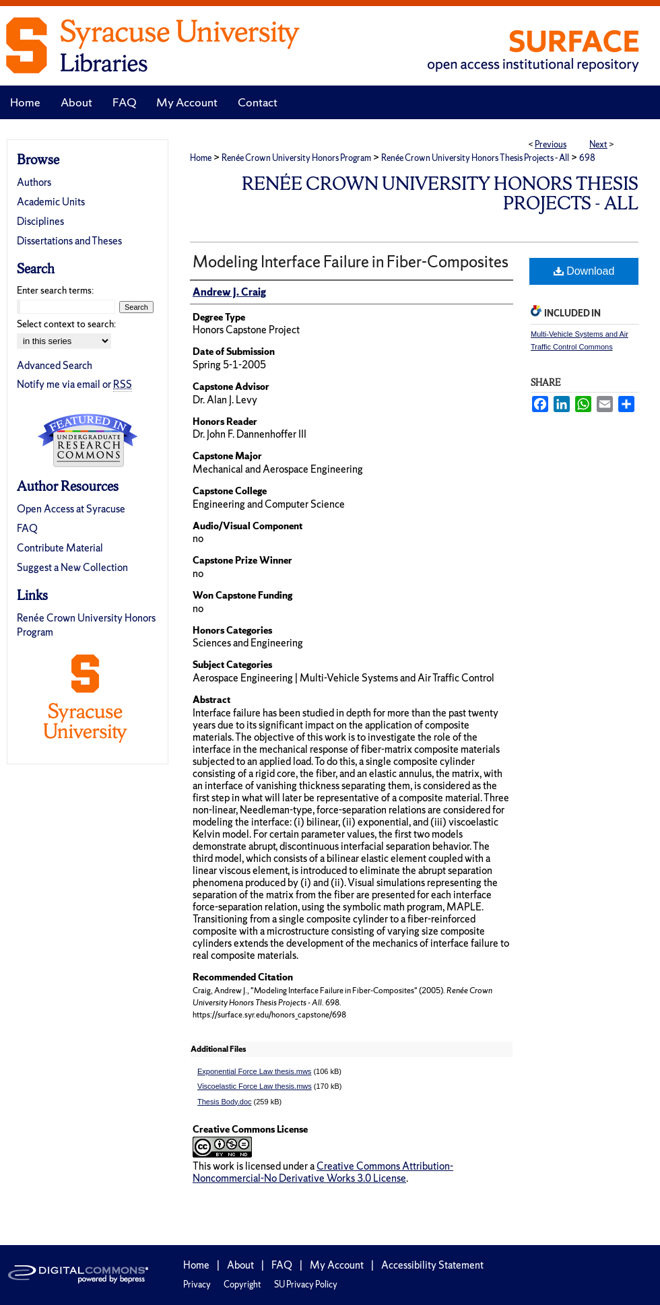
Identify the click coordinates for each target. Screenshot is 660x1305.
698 (587, 158)
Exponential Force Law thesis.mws (254, 1071)
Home (200, 158)
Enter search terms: (55, 290)
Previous (550, 144)
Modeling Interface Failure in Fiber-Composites (350, 261)
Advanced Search (54, 365)
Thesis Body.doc (224, 1102)
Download (584, 271)
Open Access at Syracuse (71, 509)
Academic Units (51, 202)
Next (598, 144)
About (240, 1265)
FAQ (27, 528)
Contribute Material (60, 548)
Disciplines (40, 221)
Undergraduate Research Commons (87, 440)
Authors (34, 182)
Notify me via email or (74, 384)
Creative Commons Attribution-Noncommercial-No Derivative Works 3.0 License (323, 1172)
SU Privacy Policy (305, 1284)
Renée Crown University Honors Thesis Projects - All (475, 158)
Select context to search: (66, 324)
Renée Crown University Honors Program (296, 158)
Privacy (197, 1284)
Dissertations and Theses (69, 241)
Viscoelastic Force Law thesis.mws (254, 1086)
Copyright (242, 1284)
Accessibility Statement (432, 1265)
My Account (337, 1265)
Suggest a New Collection (72, 567)
